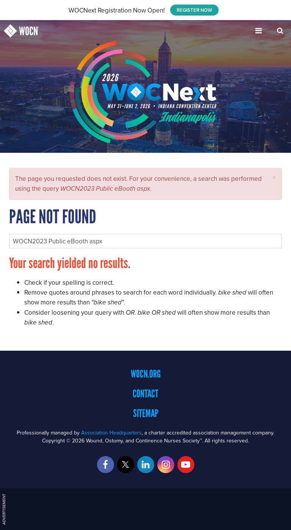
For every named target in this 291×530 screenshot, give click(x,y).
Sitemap (145, 413)
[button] (274, 177)
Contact (145, 393)
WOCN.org (146, 373)
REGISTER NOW (194, 10)
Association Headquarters (111, 432)
